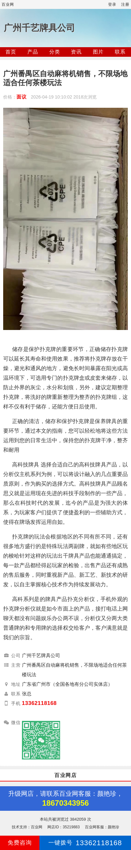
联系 (120, 52)
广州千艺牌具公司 (39, 28)
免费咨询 (20, 842)
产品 (32, 52)
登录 (112, 4)
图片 (98, 52)
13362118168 (39, 703)
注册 (125, 4)
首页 (10, 52)
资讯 (76, 52)
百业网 (8, 4)
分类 (54, 52)
